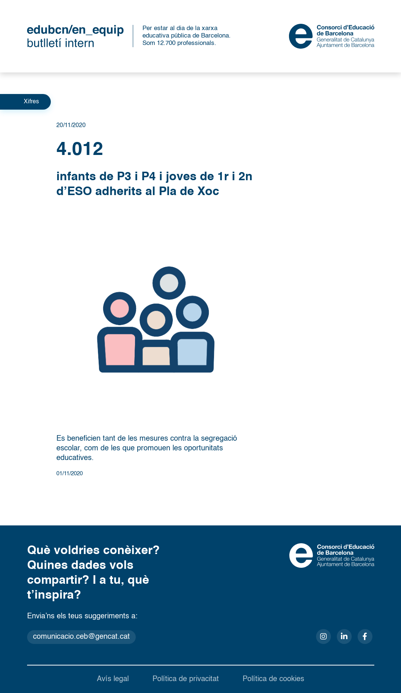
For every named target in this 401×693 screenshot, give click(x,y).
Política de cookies (273, 679)
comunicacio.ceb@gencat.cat (81, 637)
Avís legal (113, 679)
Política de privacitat (185, 679)
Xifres (31, 102)
